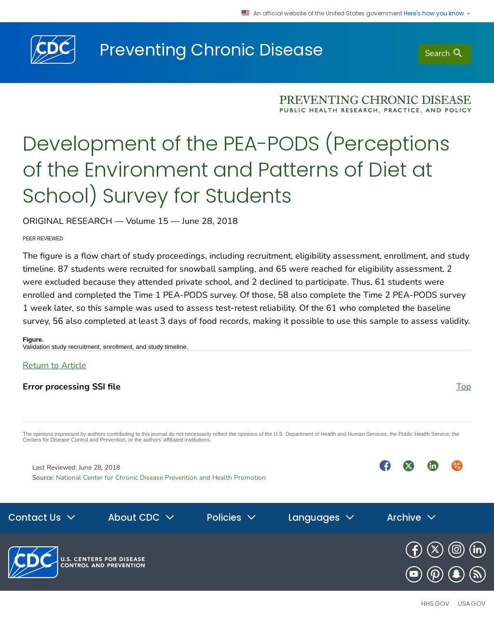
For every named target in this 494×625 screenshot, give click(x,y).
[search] (444, 54)
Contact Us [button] (42, 517)
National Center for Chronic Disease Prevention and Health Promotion (161, 477)
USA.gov (472, 603)
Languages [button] (321, 517)
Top (463, 386)
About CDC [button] (141, 517)
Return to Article (54, 365)
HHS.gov (435, 603)
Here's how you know (437, 13)
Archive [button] (412, 517)
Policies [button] (232, 517)
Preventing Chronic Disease (211, 50)
